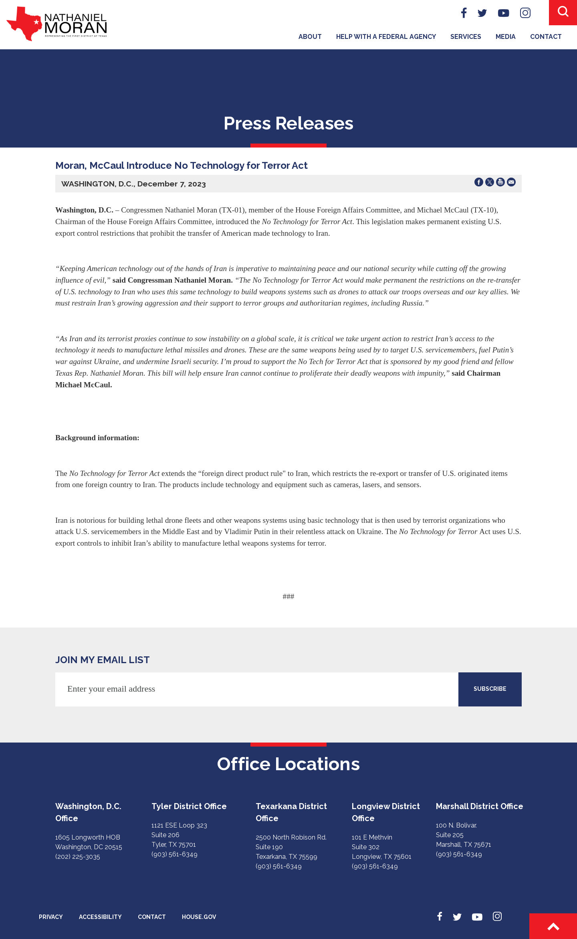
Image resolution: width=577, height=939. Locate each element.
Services (465, 36)
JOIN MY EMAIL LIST (102, 660)
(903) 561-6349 (174, 854)
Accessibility (100, 917)
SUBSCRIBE (490, 689)
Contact (546, 36)
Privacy (51, 917)
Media (506, 36)
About (310, 36)
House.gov (199, 917)
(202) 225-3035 (77, 856)
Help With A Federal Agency (386, 36)
